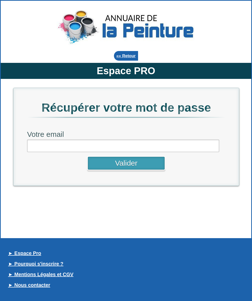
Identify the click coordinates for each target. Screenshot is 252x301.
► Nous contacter (29, 285)
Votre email (45, 134)
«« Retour (126, 55)
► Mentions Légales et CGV (40, 274)
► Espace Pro (24, 253)
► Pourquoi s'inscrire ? (35, 263)
